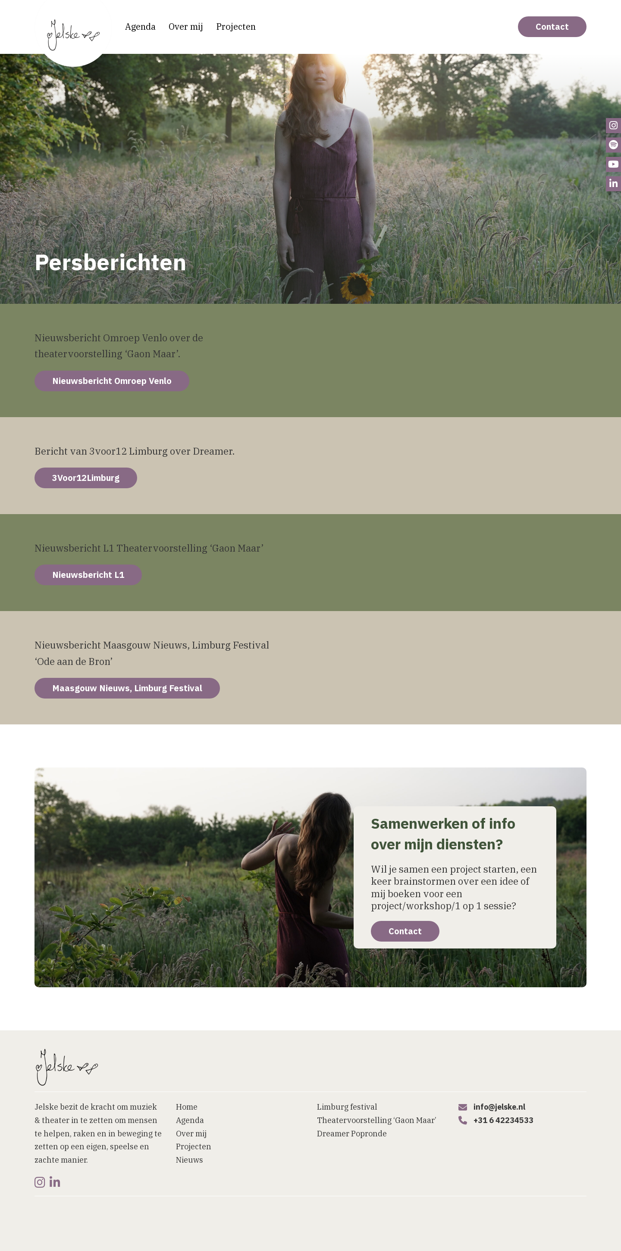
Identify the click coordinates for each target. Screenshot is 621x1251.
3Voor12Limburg (85, 478)
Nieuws (189, 1160)
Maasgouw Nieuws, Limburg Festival (127, 688)
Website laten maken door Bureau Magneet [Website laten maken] (97, 1231)
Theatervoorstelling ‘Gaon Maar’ (376, 1120)
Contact (552, 26)
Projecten (236, 26)
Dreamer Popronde (352, 1134)
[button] (368, 1241)
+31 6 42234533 (503, 1120)
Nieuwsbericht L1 (88, 574)
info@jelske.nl (499, 1107)
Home (187, 1107)
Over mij (186, 26)
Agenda (140, 26)
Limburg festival (347, 1107)
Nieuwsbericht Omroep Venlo (112, 381)
